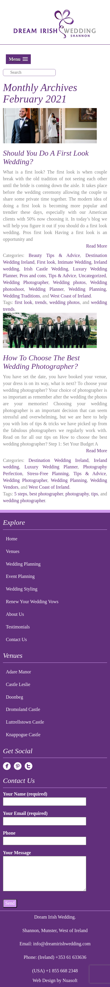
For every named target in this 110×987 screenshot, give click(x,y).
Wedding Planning (87, 289)
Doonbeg (14, 697)
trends (40, 302)
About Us (15, 614)
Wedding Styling (22, 588)
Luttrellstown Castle (25, 721)
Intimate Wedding (74, 262)
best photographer (46, 493)
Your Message (44, 871)
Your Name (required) (44, 797)
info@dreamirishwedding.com (62, 943)
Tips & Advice (62, 275)
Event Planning (20, 576)
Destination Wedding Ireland (58, 460)
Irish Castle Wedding (46, 268)
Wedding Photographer (25, 282)
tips (94, 493)
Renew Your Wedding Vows (32, 601)
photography (77, 493)
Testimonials (18, 626)
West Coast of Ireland (70, 295)
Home (11, 538)
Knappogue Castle (23, 734)
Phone (44, 836)
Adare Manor (18, 671)
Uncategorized (92, 275)
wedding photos (64, 302)
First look (46, 262)
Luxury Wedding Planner (51, 466)
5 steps (20, 493)
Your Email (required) (44, 817)
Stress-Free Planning (47, 473)
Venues (12, 551)
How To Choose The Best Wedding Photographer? (41, 362)
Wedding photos (69, 282)
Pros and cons (33, 275)
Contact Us (16, 639)
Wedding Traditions (21, 295)
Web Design (44, 980)
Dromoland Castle (23, 709)
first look (23, 302)
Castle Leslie (18, 684)
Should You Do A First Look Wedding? (46, 157)
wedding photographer (24, 500)
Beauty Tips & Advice (54, 255)
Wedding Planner (46, 289)
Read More (96, 245)
